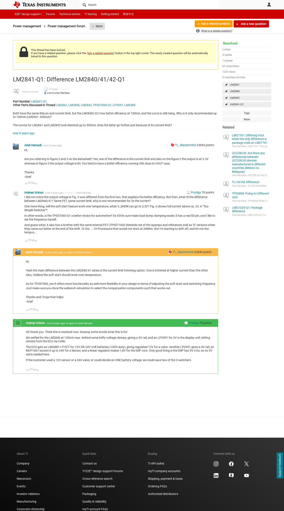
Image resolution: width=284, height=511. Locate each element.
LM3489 (129, 105)
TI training (91, 14)
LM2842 (235, 97)
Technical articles (69, 14)
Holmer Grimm (30, 91)
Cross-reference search (97, 478)
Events (21, 486)
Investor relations (28, 494)
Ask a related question (215, 24)
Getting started (110, 14)
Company (23, 463)
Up (26, 184)
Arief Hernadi (33, 145)
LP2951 (118, 105)
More (99, 26)
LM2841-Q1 (237, 104)
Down (36, 184)
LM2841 (235, 84)
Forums (50, 14)
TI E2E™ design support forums (102, 471)
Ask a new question (253, 24)
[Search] (149, 4)
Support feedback (279, 465)
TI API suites (156, 463)
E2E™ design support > (28, 14)
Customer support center (98, 486)
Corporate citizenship (31, 509)
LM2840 (235, 91)
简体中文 (128, 14)
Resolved (230, 43)
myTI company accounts (164, 471)
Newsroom (24, 478)
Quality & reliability (94, 501)
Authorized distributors (163, 494)
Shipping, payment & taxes (165, 478)
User (269, 4)
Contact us (89, 463)
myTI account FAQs (95, 509)
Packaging (89, 494)
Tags (247, 113)
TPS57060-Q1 (102, 105)
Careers (22, 471)
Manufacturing (26, 501)
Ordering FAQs (157, 486)
